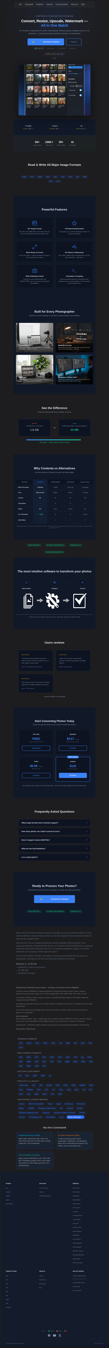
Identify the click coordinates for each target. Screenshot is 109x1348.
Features (39, 4)
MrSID (49, 1085)
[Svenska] (75, 1321)
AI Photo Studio (76, 1286)
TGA (21, 1090)
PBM (73, 1085)
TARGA (30, 1090)
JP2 (33, 1085)
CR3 (44, 1057)
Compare (41, 1192)
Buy (20, 4)
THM (36, 1066)
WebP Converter (76, 1203)
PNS (60, 1094)
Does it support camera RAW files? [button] (36, 840)
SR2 (91, 1062)
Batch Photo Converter (78, 1251)
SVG (21, 1048)
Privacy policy (20, 1029)
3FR (20, 1057)
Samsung (69, 1104)
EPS (27, 1076)
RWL (83, 1062)
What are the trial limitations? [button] (34, 849)
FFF (75, 1057)
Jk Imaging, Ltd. (35, 1117)
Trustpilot (51, 1331)
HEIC (45, 1043)
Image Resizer (76, 1196)
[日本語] (81, 1321)
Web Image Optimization (78, 1255)
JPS (52, 1094)
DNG (68, 1057)
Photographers (76, 1235)
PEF (44, 1062)
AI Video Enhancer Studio (79, 1282)
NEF (21, 1062)
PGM (65, 1085)
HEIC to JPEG (76, 1188)
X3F (44, 1066)
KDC (89, 1057)
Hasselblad (50, 1117)
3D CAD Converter (77, 1290)
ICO (90, 1090)
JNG (28, 1094)
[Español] (45, 1321)
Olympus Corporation (47, 1108)
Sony (50, 1104)
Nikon (21, 1108)
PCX (39, 1090)
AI (50, 1076)
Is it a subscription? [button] (30, 857)
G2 (65, 1331)
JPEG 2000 (23, 1085)
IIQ (82, 1057)
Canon (21, 1104)
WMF (43, 1076)
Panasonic (81, 1104)
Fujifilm (31, 1108)
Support (49, 4)
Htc (61, 1108)
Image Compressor (77, 1231)
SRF (21, 1066)
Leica (61, 1117)
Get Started (73, 748)
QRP (35, 1076)
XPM (91, 1085)
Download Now (36, 748)
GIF (75, 1043)
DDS (21, 1094)
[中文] (87, 1321)
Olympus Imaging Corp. (28, 1113)
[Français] (33, 1321)
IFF (53, 1090)
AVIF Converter (76, 1207)
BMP (68, 1043)
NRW (29, 1062)
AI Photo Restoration (77, 1215)
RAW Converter (76, 1192)
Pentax (82, 1113)
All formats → (9, 1307)
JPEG (29, 1043)
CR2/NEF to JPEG (77, 1227)
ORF (37, 1062)
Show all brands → (75, 1117)
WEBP (7, 1299)
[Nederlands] (39, 1321)
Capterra (59, 1331)
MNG (37, 1094)
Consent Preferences (98, 1343)
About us (74, 4)
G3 (84, 1090)
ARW (28, 1057)
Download (29, 4)
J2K (40, 1085)
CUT (46, 1090)
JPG (21, 1043)
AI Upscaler (75, 1211)
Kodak (79, 1108)
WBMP (82, 1085)
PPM (57, 1085)
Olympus (46, 1113)
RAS (77, 1090)
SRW (29, 1066)
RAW (67, 1062)
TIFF (53, 1043)
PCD (69, 1090)
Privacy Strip (76, 1223)
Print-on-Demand (77, 1239)
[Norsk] (69, 1321)
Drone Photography (77, 1243)
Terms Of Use (30, 1029)
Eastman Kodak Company (64, 1113)
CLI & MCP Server (43, 1188)
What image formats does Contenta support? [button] (40, 823)
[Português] (57, 1321)
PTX (52, 1062)
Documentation (62, 4)
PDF (90, 1043)
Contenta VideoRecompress (79, 1276)
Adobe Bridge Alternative (45, 1196)
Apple (58, 1104)
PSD (83, 1043)
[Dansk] (63, 1321)
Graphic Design (76, 1258)
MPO (45, 1094)
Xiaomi (22, 1117)
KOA (61, 1090)
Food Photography (77, 1247)
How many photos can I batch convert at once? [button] (41, 831)
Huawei (70, 1108)
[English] (21, 1321)
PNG (37, 1043)
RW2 (75, 1062)
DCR (60, 1057)
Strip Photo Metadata (77, 1262)
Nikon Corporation (36, 1104)
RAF (59, 1062)
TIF (60, 1043)
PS (20, 1076)
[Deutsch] (27, 1321)
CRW (52, 1057)
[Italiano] (51, 1321)
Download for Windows (46, 42)
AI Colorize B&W (76, 1219)
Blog (83, 4)
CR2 (36, 1057)
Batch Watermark (77, 1199)
